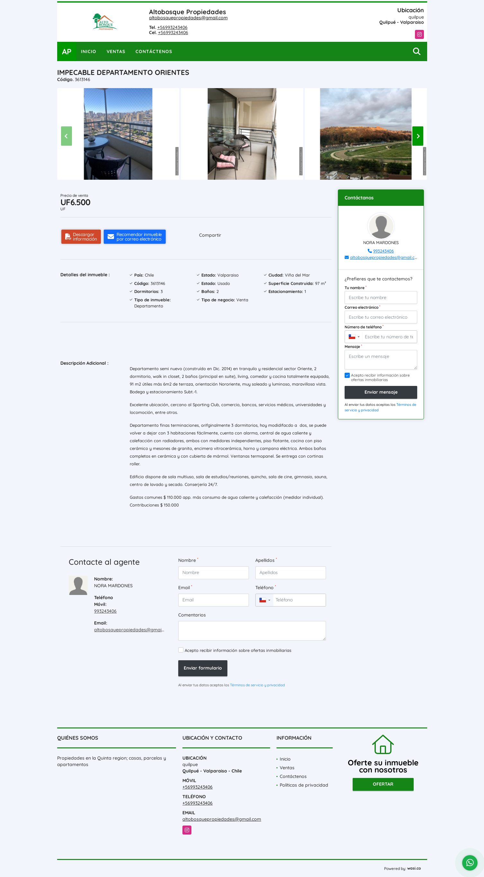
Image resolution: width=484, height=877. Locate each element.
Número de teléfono (364, 326)
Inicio (88, 51)
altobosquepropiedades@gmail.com (188, 18)
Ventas (116, 51)
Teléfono (265, 587)
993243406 (105, 611)
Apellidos (266, 560)
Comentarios (192, 615)
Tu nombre (355, 287)
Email (185, 587)
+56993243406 (172, 27)
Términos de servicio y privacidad (257, 685)
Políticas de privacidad (304, 785)
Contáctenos (154, 51)
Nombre (188, 560)
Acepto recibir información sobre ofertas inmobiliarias (238, 650)
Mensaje (353, 346)
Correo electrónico (362, 307)
